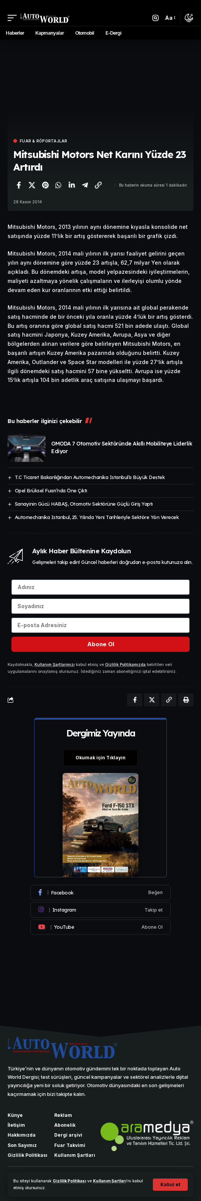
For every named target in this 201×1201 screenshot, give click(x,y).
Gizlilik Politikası (69, 1181)
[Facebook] (100, 892)
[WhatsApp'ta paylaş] (58, 185)
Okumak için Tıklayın (100, 757)
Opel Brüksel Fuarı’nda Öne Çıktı (51, 490)
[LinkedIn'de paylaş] (71, 185)
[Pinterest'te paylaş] (45, 185)
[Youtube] (100, 927)
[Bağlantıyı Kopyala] (98, 185)
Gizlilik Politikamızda (125, 664)
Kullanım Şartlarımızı (55, 664)
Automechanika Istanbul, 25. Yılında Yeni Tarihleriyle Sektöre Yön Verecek (97, 517)
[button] (170, 1185)
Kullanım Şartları (109, 1181)
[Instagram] (100, 909)
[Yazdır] (185, 699)
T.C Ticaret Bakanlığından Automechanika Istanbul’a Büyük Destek (90, 477)
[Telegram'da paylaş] (85, 185)
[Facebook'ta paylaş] (18, 185)
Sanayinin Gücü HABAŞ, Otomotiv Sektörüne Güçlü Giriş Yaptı (84, 504)
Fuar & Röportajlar (44, 141)
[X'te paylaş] (32, 185)
